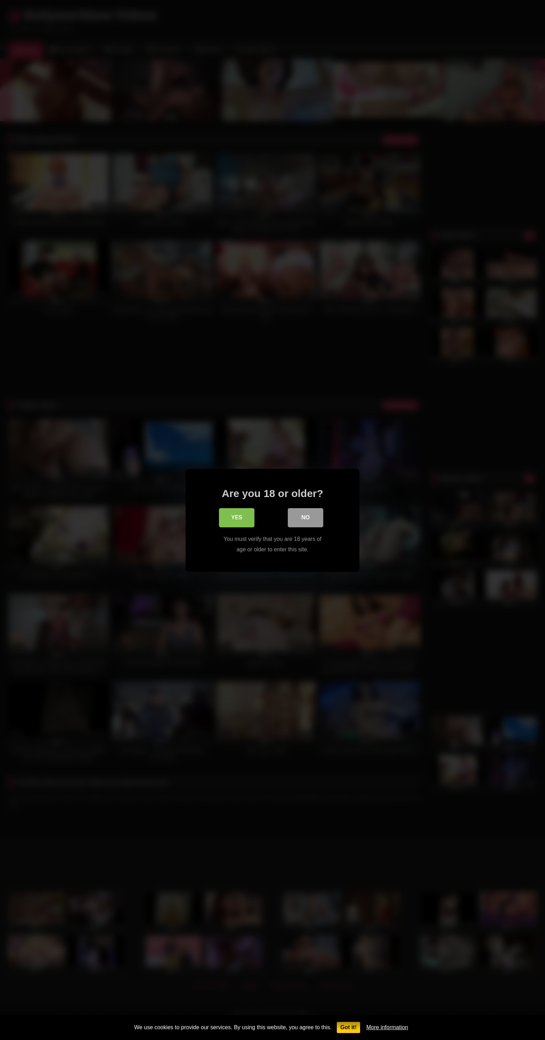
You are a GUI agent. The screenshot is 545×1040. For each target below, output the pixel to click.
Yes (236, 518)
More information (387, 1027)
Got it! (348, 1027)
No (305, 518)
